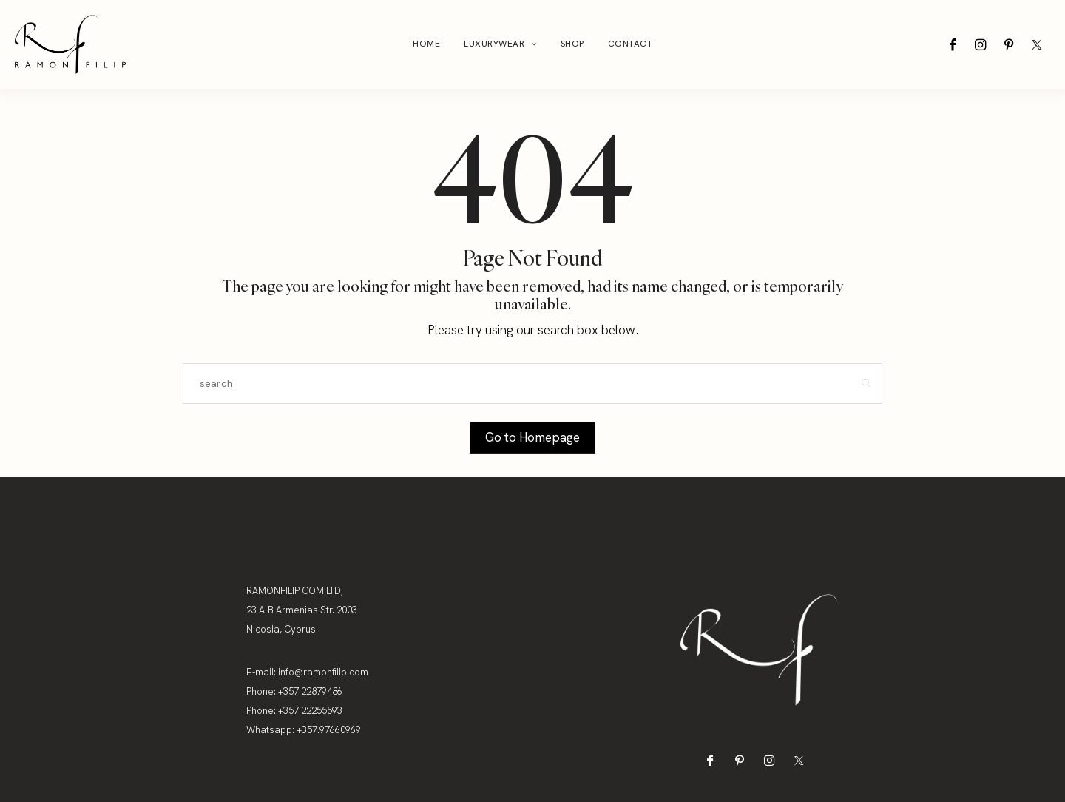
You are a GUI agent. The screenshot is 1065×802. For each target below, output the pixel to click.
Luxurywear (494, 44)
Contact (630, 44)
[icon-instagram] (980, 44)
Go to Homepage (532, 437)
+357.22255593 (310, 710)
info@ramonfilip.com (323, 672)
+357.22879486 (310, 691)
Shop (572, 44)
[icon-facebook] (952, 44)
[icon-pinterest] (1008, 44)
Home (426, 44)
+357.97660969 (329, 730)
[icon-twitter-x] (1037, 44)
